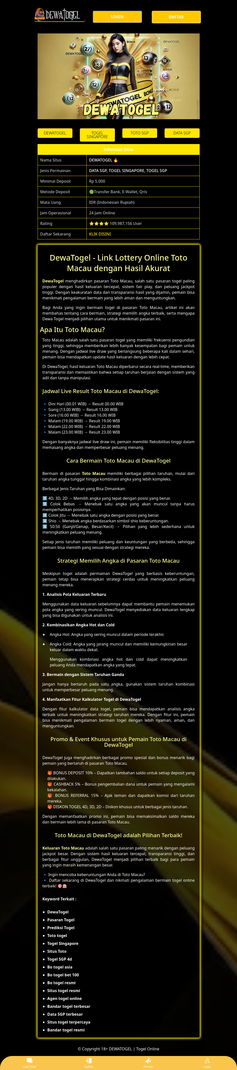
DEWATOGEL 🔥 (103, 160)
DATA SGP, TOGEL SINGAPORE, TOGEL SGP (128, 170)
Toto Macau (94, 473)
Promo (148, 1063)
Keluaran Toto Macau (63, 848)
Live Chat (29, 1063)
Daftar (88, 1063)
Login (207, 1063)
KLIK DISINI (100, 234)
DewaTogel (53, 281)
